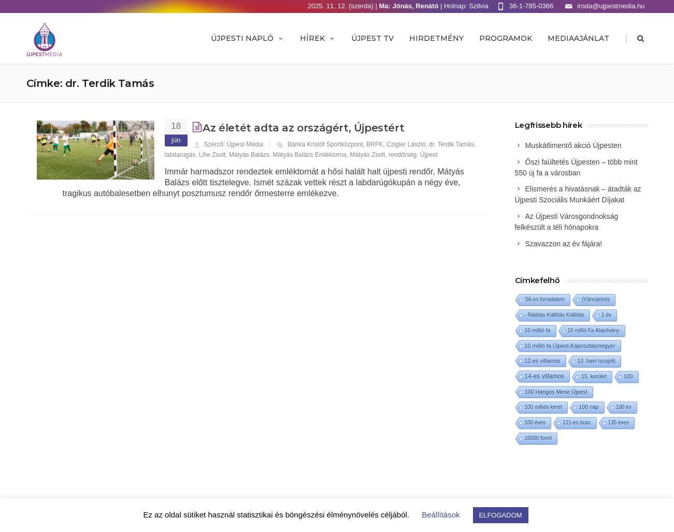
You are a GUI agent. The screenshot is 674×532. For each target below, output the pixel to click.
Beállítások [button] (441, 514)
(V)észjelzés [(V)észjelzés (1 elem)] (596, 299)
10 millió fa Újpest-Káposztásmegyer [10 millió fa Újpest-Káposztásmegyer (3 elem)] (570, 346)
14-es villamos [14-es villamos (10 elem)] (545, 376)
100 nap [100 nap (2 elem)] (589, 407)
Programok (505, 38)
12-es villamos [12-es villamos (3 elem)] (543, 361)
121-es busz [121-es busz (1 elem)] (577, 422)
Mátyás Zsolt (367, 154)
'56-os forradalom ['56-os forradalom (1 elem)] (545, 299)
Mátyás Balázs (249, 154)
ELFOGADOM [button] (500, 515)
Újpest (429, 154)
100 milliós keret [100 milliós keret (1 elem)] (543, 407)
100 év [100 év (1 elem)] (624, 407)
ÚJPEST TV (372, 38)
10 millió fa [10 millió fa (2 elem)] (538, 330)
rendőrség (403, 154)
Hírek (318, 38)
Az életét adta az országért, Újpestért (303, 128)
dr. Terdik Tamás (451, 144)
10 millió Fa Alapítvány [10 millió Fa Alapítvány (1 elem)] (594, 330)
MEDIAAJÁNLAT (578, 38)
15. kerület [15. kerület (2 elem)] (594, 376)
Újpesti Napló (247, 38)
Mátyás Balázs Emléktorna (310, 154)
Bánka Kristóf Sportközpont (325, 144)
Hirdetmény (436, 38)
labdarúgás (180, 154)
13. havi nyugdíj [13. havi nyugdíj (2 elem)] (596, 361)
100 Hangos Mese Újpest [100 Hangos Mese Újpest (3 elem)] (556, 392)
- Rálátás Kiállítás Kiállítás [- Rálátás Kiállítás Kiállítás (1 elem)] (555, 315)
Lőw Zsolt (212, 154)
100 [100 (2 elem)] (628, 376)
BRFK (374, 144)
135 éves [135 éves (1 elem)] (618, 422)
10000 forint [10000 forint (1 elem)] (538, 438)
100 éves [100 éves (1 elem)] (535, 422)
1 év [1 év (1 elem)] (606, 315)
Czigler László (405, 144)
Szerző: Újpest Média (233, 144)
